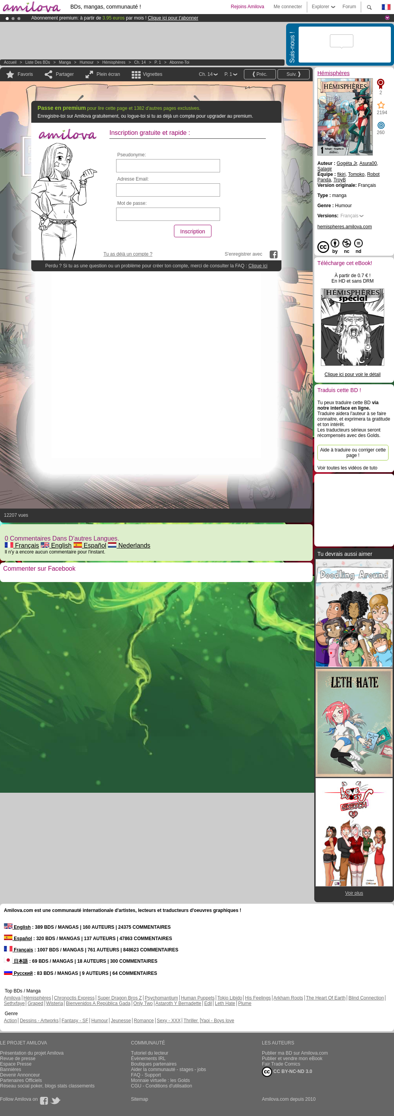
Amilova (12, 998)
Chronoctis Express (74, 998)
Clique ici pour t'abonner (173, 18)
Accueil (10, 62)
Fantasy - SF (74, 1020)
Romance (144, 1020)
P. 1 (157, 62)
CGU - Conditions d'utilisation (161, 1086)
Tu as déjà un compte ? (128, 254)
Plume (244, 1003)
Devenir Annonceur (20, 1075)
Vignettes (152, 74)
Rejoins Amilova (247, 6)
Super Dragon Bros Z (119, 998)
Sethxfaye (14, 1003)
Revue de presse (18, 1058)
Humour (87, 62)
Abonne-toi (180, 62)
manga (65, 62)
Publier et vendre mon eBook (292, 1058)
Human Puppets (198, 998)
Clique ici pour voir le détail (352, 374)
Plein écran (108, 74)
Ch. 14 (139, 62)
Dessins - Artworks (39, 1020)
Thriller (191, 1020)
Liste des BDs (37, 62)
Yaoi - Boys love (217, 1020)
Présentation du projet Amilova (32, 1053)
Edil (208, 1003)
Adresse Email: (133, 179)
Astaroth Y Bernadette (178, 1003)
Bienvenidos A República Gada (98, 1003)
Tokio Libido (229, 998)
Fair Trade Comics (281, 1064)
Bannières (10, 1069)
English (56, 545)
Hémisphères (113, 62)
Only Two (143, 1003)
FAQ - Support (146, 1075)
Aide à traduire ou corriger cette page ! (353, 452)
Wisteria (54, 1003)
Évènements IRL (148, 1058)
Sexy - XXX (169, 1020)
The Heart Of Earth (326, 998)
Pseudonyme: (131, 155)
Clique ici (257, 266)
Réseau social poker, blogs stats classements (47, 1086)
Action (10, 1020)
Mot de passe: (132, 203)
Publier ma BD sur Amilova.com (295, 1053)
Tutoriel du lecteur (149, 1053)
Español (89, 545)
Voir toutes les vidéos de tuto (347, 468)
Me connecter (288, 6)
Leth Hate (225, 1003)
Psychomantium (161, 998)
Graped (35, 1003)
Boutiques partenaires (154, 1064)
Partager (65, 74)
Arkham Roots (288, 998)
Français (22, 545)
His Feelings (258, 998)
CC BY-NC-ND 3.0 (287, 1072)
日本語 (16, 961)
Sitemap (139, 1099)
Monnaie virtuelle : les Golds (160, 1080)
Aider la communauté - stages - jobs (168, 1069)
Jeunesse (121, 1020)
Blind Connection (366, 998)
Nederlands (129, 545)
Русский (18, 973)
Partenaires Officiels (21, 1080)
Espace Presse (16, 1064)
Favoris (25, 74)
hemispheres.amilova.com (344, 226)
